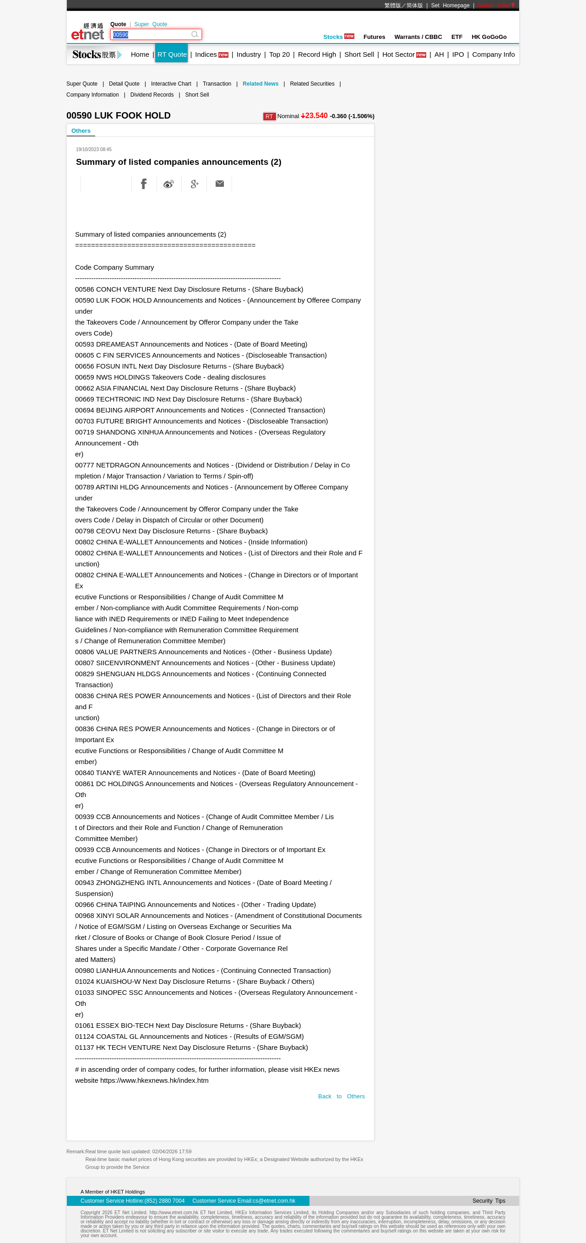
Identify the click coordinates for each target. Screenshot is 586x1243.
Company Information (92, 95)
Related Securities (312, 84)
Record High (317, 54)
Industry (249, 54)
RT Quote (172, 54)
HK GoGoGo (489, 36)
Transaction (217, 84)
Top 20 (279, 54)
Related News (260, 84)
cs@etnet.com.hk (274, 1201)
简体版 (415, 5)
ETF (457, 36)
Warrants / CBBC (418, 36)
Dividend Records (152, 95)
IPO (458, 54)
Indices (206, 54)
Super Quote (150, 24)
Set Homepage (450, 5)
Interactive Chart (171, 84)
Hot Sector (398, 54)
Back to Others (341, 1096)
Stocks (338, 36)
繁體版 (393, 5)
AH (439, 54)
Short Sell (359, 54)
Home (140, 54)
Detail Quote (124, 84)
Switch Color (496, 5)
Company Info (493, 54)
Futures (374, 36)
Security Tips (488, 1201)
